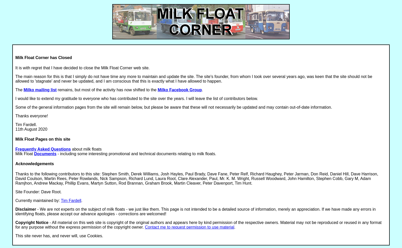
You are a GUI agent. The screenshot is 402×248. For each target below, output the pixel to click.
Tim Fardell (71, 200)
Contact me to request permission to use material (189, 227)
